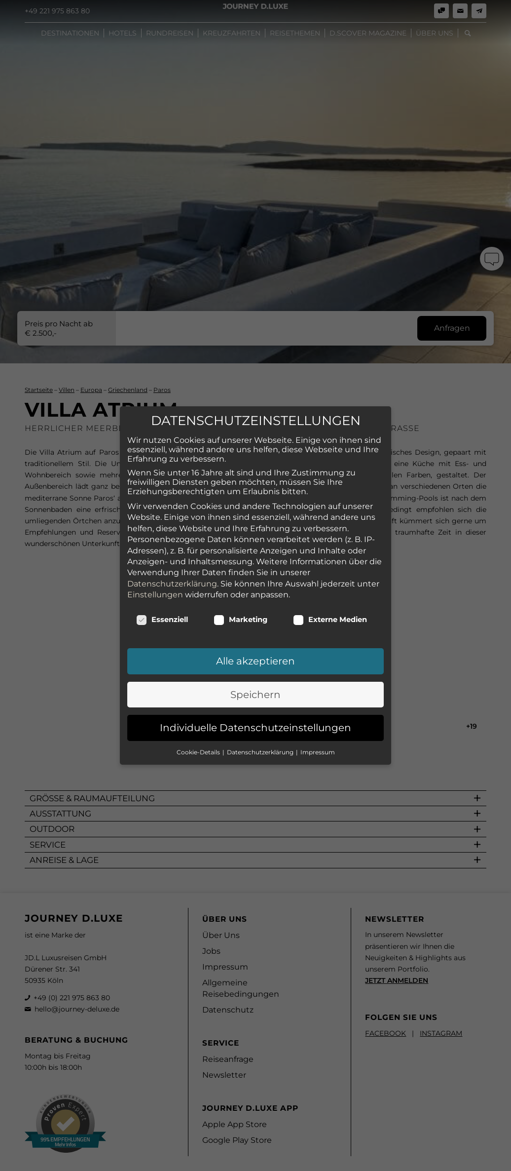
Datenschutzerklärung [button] (261, 725)
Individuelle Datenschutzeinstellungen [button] (255, 701)
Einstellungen (155, 567)
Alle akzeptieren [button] (255, 634)
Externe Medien (329, 592)
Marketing (240, 592)
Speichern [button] (255, 667)
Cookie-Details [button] (199, 725)
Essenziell (162, 592)
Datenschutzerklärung (172, 556)
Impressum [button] (317, 725)
